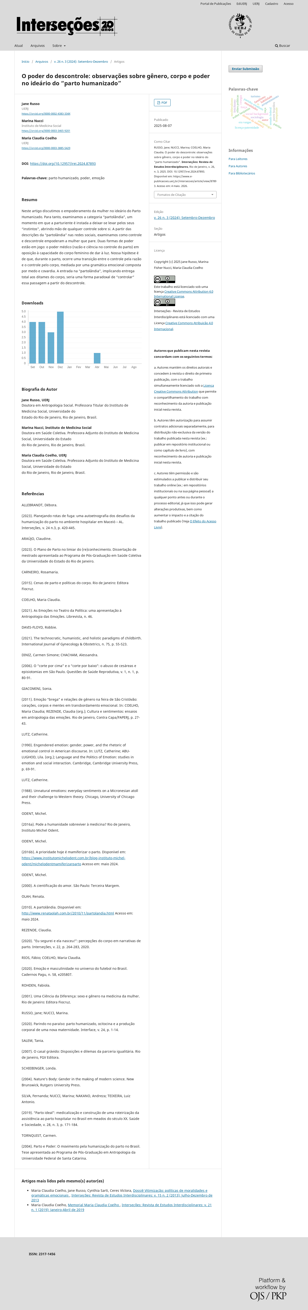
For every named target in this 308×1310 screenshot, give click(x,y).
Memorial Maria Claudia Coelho (94, 1205)
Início (25, 61)
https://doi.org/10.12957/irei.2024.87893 (63, 163)
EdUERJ (242, 3)
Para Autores (238, 166)
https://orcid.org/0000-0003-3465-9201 (46, 131)
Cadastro (271, 3)
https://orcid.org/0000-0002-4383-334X (46, 113)
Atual (18, 45)
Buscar (282, 45)
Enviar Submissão (245, 69)
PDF (164, 102)
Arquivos (38, 45)
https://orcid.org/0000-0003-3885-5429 (46, 148)
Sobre (57, 45)
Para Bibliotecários (242, 173)
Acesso (289, 3)
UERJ (256, 3)
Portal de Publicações (215, 3)
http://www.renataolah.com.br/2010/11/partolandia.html (68, 913)
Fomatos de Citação (171, 194)
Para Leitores (238, 159)
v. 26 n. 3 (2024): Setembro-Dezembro (81, 61)
